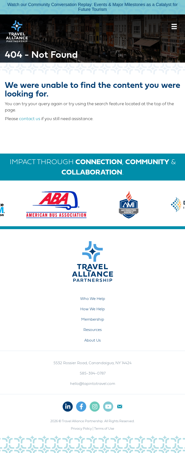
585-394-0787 (93, 373)
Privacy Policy (81, 429)
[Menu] (174, 26)
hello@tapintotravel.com (92, 384)
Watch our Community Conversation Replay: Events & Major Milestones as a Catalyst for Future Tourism (92, 7)
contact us (29, 119)
